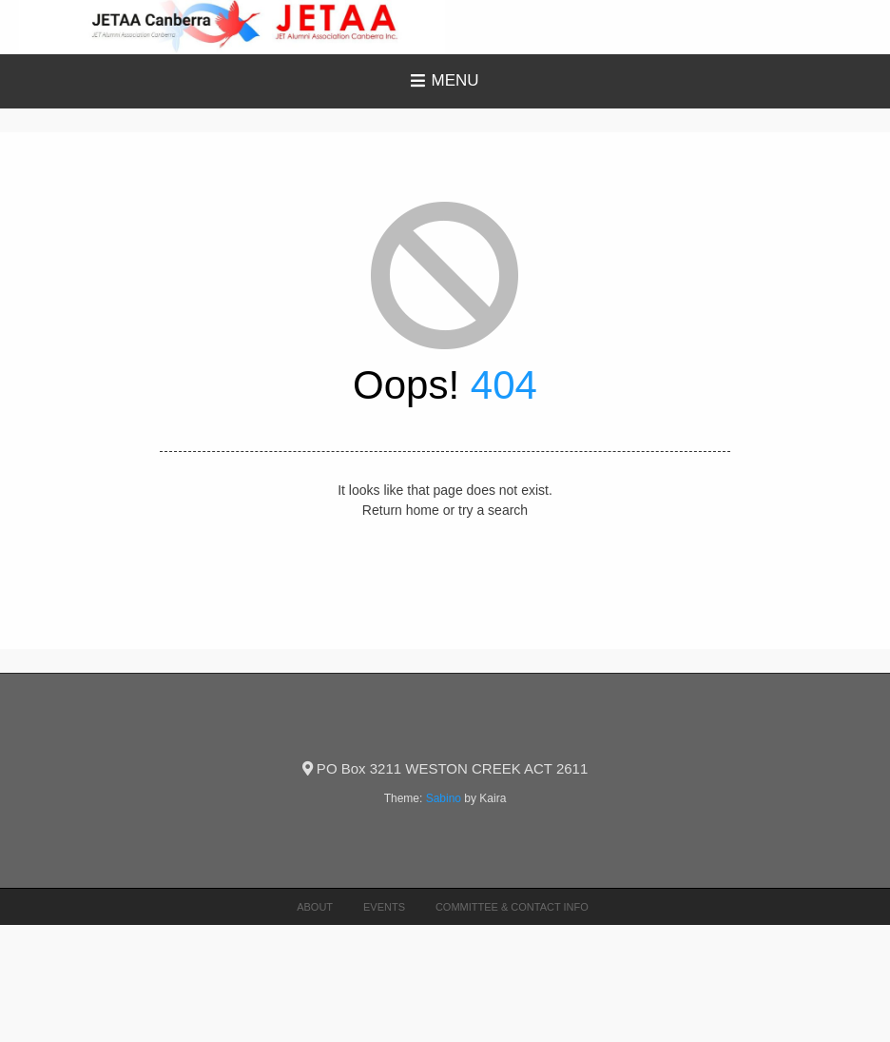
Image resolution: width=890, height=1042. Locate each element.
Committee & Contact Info (512, 907)
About (315, 907)
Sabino (443, 798)
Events (384, 907)
